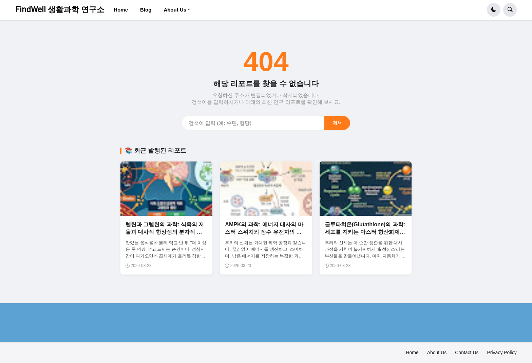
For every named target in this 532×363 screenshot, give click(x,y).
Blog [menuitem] (145, 10)
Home (412, 352)
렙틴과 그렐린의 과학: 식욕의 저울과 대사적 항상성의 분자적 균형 (165, 232)
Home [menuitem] (121, 10)
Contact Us (466, 352)
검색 (337, 123)
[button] (493, 10)
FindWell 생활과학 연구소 (59, 9)
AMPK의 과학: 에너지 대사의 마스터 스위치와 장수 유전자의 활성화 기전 (264, 232)
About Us (437, 352)
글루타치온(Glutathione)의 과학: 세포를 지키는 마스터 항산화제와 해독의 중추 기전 (365, 232)
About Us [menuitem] (175, 10)
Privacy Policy (502, 352)
